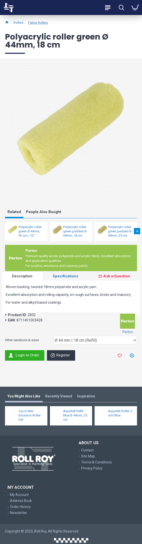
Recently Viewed (58, 396)
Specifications (65, 276)
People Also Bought (43, 212)
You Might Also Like (23, 396)
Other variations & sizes (22, 340)
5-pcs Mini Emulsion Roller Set (29, 415)
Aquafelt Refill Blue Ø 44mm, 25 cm (75, 415)
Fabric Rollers (38, 23)
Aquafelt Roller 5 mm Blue (120, 413)
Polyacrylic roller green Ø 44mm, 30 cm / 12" (30, 231)
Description (22, 276)
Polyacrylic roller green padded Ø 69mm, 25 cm (120, 231)
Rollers (18, 23)
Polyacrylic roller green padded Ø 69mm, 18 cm (75, 231)
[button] (137, 231)
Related (14, 212)
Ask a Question (116, 276)
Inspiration (86, 396)
